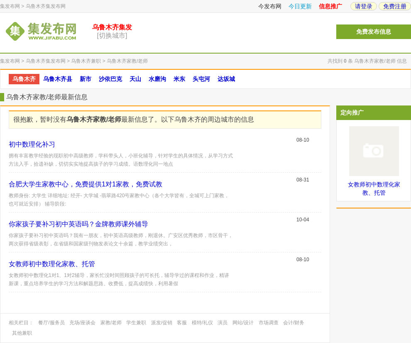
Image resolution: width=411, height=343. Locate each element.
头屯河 (201, 79)
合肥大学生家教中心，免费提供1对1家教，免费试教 (85, 184)
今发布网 (269, 6)
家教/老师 (111, 323)
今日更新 (300, 6)
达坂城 (226, 79)
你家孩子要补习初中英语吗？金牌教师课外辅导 (78, 224)
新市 (85, 79)
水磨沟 (157, 79)
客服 (182, 323)
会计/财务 (293, 323)
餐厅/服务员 (51, 323)
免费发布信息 (373, 32)
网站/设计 (243, 323)
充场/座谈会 (82, 323)
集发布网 (10, 6)
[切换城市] (112, 35)
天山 (135, 79)
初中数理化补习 (32, 144)
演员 (223, 323)
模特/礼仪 (202, 323)
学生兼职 (136, 323)
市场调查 (269, 323)
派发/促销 (161, 323)
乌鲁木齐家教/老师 (127, 61)
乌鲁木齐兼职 (86, 61)
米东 (179, 79)
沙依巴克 (110, 79)
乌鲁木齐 (24, 79)
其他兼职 (22, 333)
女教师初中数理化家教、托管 (52, 263)
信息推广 (330, 6)
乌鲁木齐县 (57, 79)
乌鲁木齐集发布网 (46, 6)
